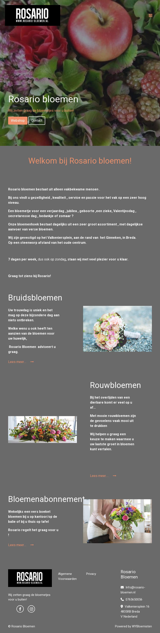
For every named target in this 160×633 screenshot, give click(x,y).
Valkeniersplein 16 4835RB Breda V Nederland (135, 611)
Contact (36, 121)
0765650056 (131, 599)
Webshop (18, 121)
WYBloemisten (142, 626)
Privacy (91, 574)
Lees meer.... (21, 362)
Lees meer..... (103, 476)
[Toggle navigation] (150, 15)
